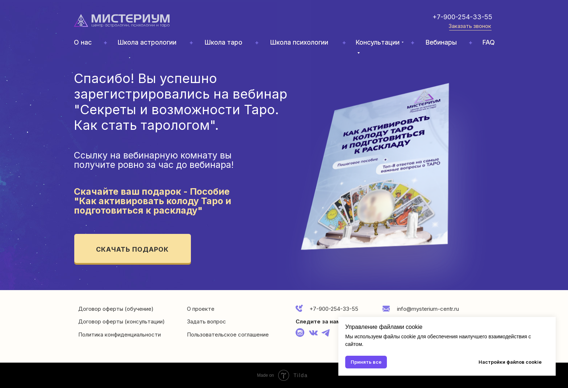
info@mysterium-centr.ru (428, 308)
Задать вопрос (206, 321)
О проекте (200, 308)
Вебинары (441, 42)
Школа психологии (299, 42)
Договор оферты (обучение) (116, 308)
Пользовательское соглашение (228, 334)
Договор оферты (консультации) (121, 321)
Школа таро (223, 42)
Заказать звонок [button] (469, 25)
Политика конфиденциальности (119, 334)
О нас (83, 42)
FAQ (488, 42)
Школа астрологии (146, 42)
